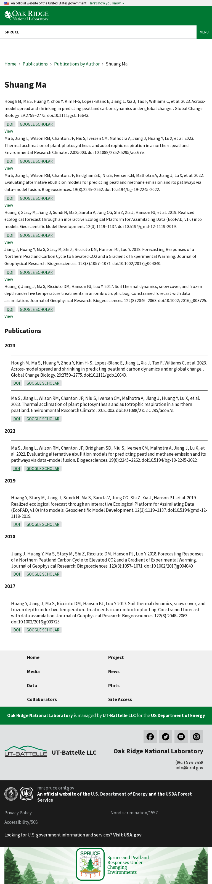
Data (32, 686)
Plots (114, 686)
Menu (204, 32)
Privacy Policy (18, 813)
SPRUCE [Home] (11, 32)
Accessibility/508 (21, 822)
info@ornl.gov (189, 768)
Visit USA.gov (127, 835)
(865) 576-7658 (189, 762)
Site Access (120, 699)
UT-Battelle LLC (119, 715)
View (8, 131)
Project (116, 657)
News (114, 671)
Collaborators (42, 699)
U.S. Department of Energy (119, 794)
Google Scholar (36, 124)
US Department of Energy (178, 715)
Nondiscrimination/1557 (134, 813)
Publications (35, 64)
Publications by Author (77, 64)
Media (33, 671)
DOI (10, 124)
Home (10, 64)
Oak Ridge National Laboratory (40, 715)
